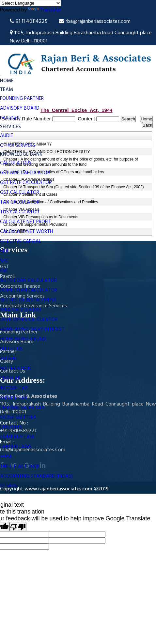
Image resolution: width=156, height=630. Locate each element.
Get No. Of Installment (28, 300)
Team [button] (7, 90)
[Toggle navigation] (0, 75)
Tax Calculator (19, 202)
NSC (4, 261)
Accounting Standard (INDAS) (36, 476)
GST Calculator (19, 192)
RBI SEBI (8, 359)
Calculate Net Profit (25, 222)
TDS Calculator (19, 212)
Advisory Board (19, 108)
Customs (11, 427)
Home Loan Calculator (28, 290)
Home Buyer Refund (23, 339)
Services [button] (11, 127)
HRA (4, 251)
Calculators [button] (16, 163)
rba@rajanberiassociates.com (95, 21)
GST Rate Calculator (26, 183)
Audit (6, 136)
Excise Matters (18, 418)
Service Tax (13, 398)
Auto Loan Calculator (28, 280)
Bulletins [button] (12, 349)
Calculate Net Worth (26, 232)
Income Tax (14, 388)
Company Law (17, 437)
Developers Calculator (28, 320)
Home (7, 81)
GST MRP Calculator (25, 173)
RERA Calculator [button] (21, 310)
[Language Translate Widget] (30, 3)
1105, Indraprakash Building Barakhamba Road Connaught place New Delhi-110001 (81, 37)
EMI (4, 271)
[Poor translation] (17, 526)
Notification (15, 369)
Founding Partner (22, 98)
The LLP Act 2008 (19, 466)
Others (8, 486)
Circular (10, 378)
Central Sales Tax (22, 408)
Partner (10, 118)
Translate (44, 10)
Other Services (17, 145)
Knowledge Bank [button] (22, 154)
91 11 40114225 (29, 21)
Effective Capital (20, 241)
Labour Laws (16, 447)
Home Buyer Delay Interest (32, 329)
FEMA (6, 457)
